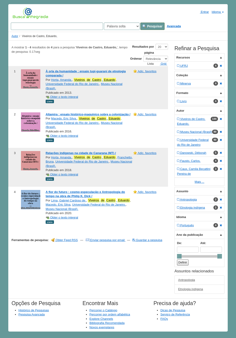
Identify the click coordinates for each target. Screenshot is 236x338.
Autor (15, 36)
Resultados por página (143, 49)
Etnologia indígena (190, 289)
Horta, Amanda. (61, 80)
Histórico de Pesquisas (33, 310)
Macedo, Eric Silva (58, 204)
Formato (182, 93)
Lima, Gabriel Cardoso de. (68, 200)
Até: (203, 243)
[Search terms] (57, 26)
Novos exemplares (101, 327)
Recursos (183, 57)
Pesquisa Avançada (31, 314)
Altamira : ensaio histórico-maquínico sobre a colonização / (88, 114)
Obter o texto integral (62, 97)
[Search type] (122, 26)
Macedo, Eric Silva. (64, 118)
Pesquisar (152, 26)
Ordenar (136, 58)
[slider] (179, 256)
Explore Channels (101, 319)
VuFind (19, 13)
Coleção (182, 75)
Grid (161, 63)
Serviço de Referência (175, 314)
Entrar (202, 12)
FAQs (164, 319)
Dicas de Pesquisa (172, 310)
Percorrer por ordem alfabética (109, 314)
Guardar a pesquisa (147, 240)
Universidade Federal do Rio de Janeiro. (72, 84)
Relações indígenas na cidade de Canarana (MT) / (81, 153)
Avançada (174, 26)
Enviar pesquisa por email (106, 240)
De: (179, 243)
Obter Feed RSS (64, 240)
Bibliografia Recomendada (106, 323)
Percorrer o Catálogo (103, 310)
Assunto (182, 191)
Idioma (218, 12)
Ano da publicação (189, 234)
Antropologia (186, 280)
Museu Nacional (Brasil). (62, 209)
